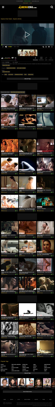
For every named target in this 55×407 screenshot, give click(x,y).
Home (5, 399)
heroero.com (10, 402)
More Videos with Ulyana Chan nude (17, 92)
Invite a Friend (27, 399)
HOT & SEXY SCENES (21, 68)
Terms (43, 399)
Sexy (25, 74)
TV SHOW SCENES (19, 1)
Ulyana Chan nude (6, 65)
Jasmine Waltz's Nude (35, 1)
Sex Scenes (11, 74)
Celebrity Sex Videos (19, 74)
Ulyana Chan (30, 74)
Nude (6, 74)
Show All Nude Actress (27, 391)
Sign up (11, 399)
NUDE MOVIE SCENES (11, 68)
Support (36, 399)
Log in (18, 399)
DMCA (50, 399)
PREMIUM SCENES (27, 1)
